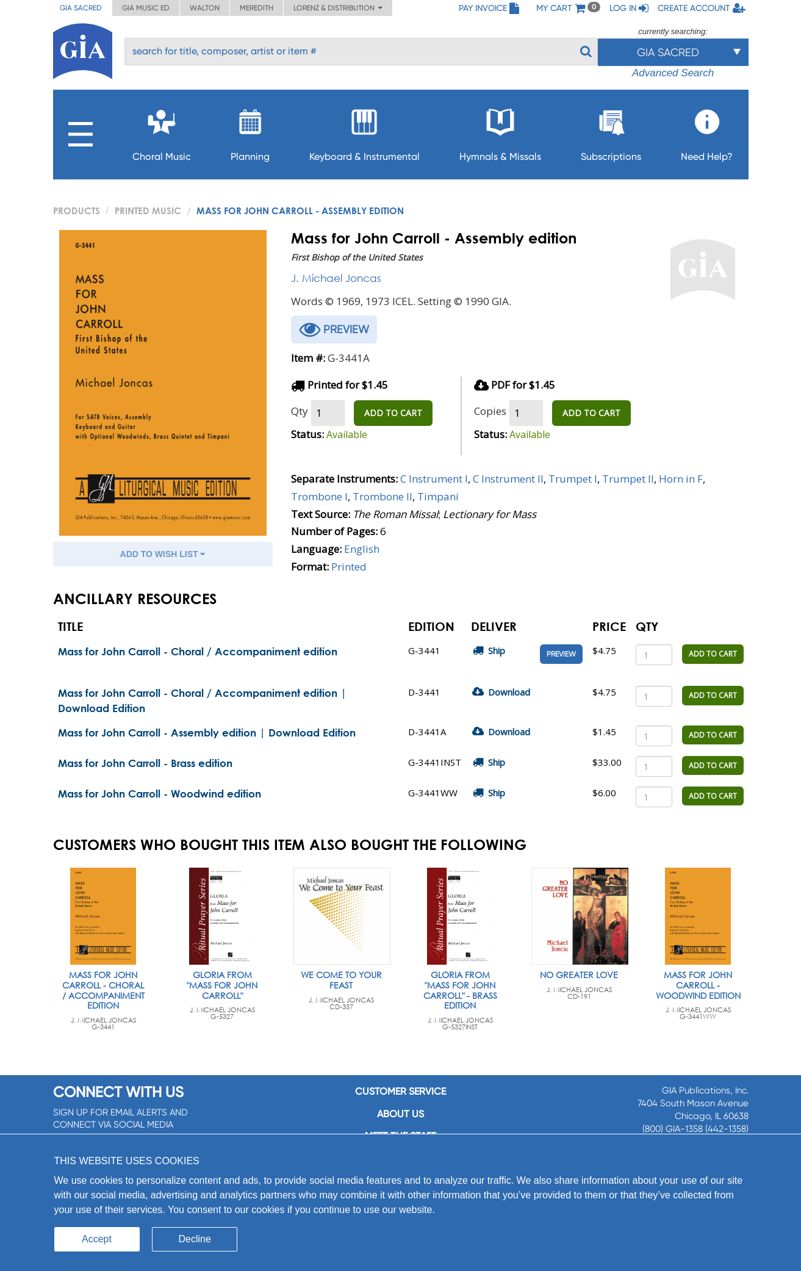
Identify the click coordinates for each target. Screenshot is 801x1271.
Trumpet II (628, 479)
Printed (349, 567)
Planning (250, 131)
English (361, 549)
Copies (490, 411)
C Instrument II (508, 479)
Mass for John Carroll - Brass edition (145, 763)
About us (400, 1114)
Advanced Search (673, 73)
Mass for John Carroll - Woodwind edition (159, 793)
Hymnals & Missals (500, 131)
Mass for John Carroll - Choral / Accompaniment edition (197, 651)
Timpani (438, 496)
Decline (195, 1239)
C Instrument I (434, 479)
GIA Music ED (146, 8)
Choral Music (161, 131)
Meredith (256, 8)
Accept (97, 1239)
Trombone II (382, 496)
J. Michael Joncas (336, 278)
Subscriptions (611, 131)
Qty (299, 411)
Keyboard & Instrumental (364, 131)
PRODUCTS (76, 210)
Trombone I (319, 496)
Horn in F (681, 479)
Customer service (400, 1091)
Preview (561, 654)
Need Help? (707, 131)
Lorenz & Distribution (338, 8)
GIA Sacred (81, 8)
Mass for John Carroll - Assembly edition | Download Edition (207, 732)
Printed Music (148, 210)
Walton (205, 8)
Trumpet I (572, 479)
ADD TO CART (393, 413)
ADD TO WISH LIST (163, 554)
